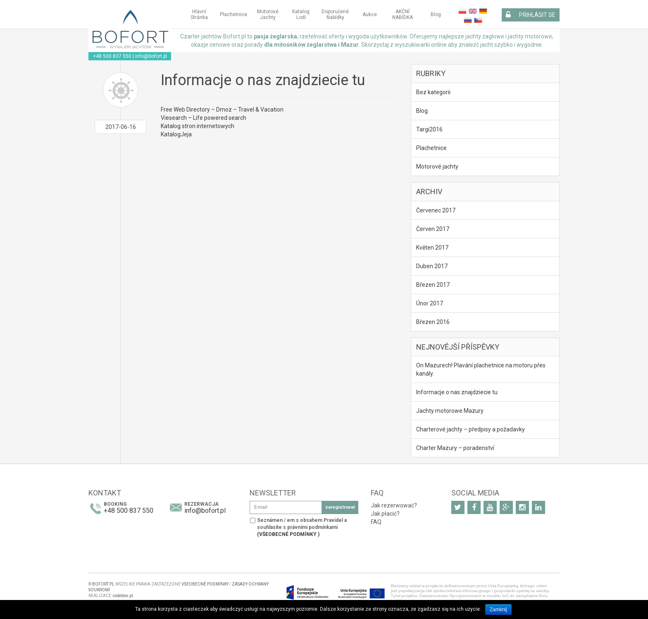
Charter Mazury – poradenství (455, 448)
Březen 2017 (433, 284)
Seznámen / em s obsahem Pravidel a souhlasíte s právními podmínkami (302, 527)
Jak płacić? (385, 513)
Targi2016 (429, 129)
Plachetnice (233, 14)
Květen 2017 (432, 247)
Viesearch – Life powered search (203, 117)
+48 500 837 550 (112, 56)
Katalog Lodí (301, 14)
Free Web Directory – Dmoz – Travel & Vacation (222, 109)
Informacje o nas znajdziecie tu (457, 392)
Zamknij (498, 609)
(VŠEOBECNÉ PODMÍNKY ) (288, 534)
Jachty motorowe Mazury (450, 410)
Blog (436, 14)
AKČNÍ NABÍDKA (402, 14)
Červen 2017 (432, 229)
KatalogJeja (176, 134)
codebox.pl (123, 595)
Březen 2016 (433, 322)
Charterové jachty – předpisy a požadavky (470, 429)
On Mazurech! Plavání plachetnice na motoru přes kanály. (481, 369)
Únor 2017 (429, 303)
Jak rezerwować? (394, 505)
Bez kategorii (433, 92)
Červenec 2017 (435, 210)
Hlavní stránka (199, 14)
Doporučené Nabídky (335, 14)
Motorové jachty (268, 14)
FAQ (376, 522)
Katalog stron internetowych (197, 126)
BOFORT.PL (103, 584)
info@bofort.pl (151, 56)
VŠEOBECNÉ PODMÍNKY (205, 584)
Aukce (369, 14)
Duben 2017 (432, 266)
